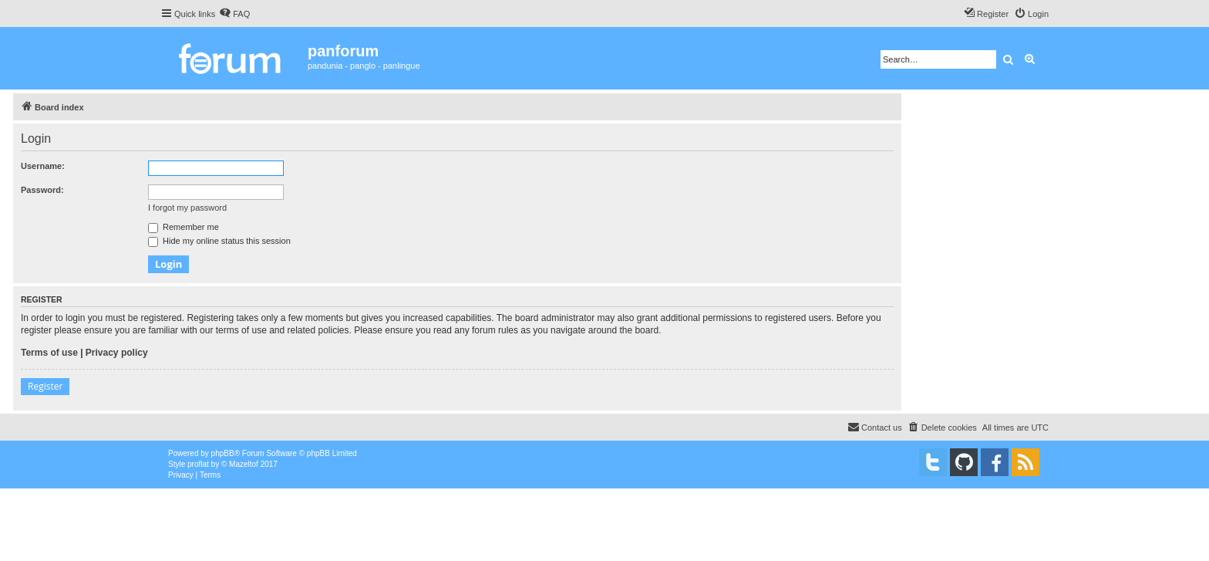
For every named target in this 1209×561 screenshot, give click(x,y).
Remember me (183, 226)
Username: (43, 166)
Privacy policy (117, 352)
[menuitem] (234, 14)
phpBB (222, 453)
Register (45, 386)
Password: (42, 189)
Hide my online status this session (219, 240)
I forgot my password (187, 207)
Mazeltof (243, 464)
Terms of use (49, 352)
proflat (198, 464)
